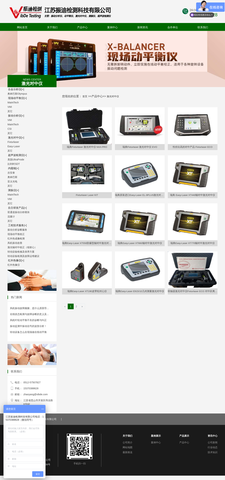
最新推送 (127, 452)
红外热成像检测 (16, 238)
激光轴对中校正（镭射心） (22, 247)
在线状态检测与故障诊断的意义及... (29, 314)
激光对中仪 (15, 137)
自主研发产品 (16, 207)
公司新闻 (212, 442)
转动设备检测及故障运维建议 (23, 256)
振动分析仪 (15, 115)
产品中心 (82, 27)
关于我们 (52, 27)
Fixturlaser (13, 142)
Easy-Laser (14, 146)
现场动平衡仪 (16, 98)
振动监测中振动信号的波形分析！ (28, 326)
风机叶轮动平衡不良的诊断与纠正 (28, 320)
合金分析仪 (15, 89)
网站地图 (127, 447)
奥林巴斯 (12, 177)
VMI (10, 106)
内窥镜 (13, 168)
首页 (85, 96)
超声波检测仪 (16, 155)
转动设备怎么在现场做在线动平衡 (28, 332)
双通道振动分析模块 (19, 212)
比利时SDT (14, 164)
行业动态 (212, 447)
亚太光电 (12, 181)
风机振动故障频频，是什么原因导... (29, 308)
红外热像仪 (15, 260)
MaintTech (13, 102)
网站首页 (22, 27)
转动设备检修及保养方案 (21, 251)
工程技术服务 (16, 225)
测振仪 (13, 190)
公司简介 (127, 442)
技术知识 (212, 452)
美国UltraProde (16, 159)
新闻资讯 (142, 27)
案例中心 (112, 27)
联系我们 (202, 27)
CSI (10, 128)
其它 (10, 111)
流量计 (11, 216)
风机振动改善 (15, 242)
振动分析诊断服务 (17, 229)
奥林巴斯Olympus (17, 93)
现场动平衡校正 (16, 234)
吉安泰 (11, 172)
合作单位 (172, 27)
